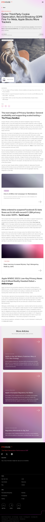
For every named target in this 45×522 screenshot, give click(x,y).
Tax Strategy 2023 (5, 518)
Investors (20, 516)
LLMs (23, 478)
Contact (24, 484)
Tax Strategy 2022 (34, 516)
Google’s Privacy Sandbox (28, 27)
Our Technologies (15, 516)
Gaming (4, 498)
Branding (24, 492)
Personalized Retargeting (7, 492)
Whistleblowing (22, 518)
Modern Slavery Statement (6, 516)
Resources (24, 481)
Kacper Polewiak (10, 79)
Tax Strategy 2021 (26, 516)
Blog (3, 484)
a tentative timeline (23, 165)
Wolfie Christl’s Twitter (33, 232)
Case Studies (5, 481)
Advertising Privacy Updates (7, 40)
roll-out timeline (9, 125)
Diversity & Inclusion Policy (14, 518)
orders (25, 218)
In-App (24, 498)
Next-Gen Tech (5, 478)
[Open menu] (42, 2)
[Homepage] (7, 2)
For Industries (5, 495)
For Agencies (25, 495)
